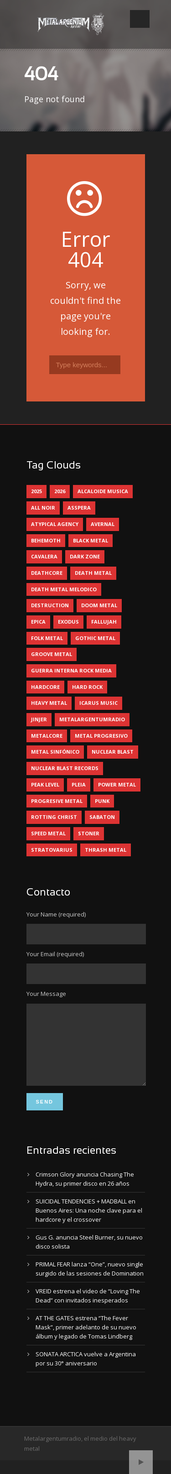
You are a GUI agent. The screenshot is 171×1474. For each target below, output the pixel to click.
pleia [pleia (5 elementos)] (79, 784)
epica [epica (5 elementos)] (38, 621)
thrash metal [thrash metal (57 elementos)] (105, 849)
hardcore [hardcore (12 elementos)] (45, 686)
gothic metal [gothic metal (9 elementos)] (95, 638)
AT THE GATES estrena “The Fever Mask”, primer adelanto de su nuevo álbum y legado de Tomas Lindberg (86, 1341)
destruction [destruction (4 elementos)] (50, 605)
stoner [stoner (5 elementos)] (88, 833)
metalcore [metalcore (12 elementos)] (46, 735)
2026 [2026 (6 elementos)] (59, 491)
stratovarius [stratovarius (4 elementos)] (52, 849)
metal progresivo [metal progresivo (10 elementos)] (101, 735)
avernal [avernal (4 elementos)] (102, 524)
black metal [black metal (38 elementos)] (90, 540)
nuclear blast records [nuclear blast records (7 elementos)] (64, 768)
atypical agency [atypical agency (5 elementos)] (54, 524)
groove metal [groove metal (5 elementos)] (51, 654)
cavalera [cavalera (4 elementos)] (44, 556)
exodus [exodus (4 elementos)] (68, 621)
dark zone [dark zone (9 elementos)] (85, 556)
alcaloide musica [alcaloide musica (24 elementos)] (103, 491)
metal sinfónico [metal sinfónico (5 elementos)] (55, 751)
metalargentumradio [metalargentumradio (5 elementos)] (92, 719)
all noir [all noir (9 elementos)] (43, 507)
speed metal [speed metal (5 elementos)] (48, 833)
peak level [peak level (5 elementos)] (45, 784)
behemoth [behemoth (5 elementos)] (46, 540)
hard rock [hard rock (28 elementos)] (87, 686)
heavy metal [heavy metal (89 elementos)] (49, 702)
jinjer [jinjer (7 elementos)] (39, 719)
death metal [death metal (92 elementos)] (93, 572)
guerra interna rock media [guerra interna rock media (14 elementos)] (71, 670)
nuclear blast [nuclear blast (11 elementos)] (113, 751)
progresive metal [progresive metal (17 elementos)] (57, 800)
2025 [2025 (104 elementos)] (36, 491)
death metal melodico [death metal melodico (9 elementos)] (64, 589)
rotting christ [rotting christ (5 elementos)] (54, 816)
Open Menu (140, 19)
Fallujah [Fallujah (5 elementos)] (104, 621)
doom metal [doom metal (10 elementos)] (99, 605)
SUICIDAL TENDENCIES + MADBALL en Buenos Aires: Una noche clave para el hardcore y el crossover (89, 1224)
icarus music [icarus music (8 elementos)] (98, 702)
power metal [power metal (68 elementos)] (117, 784)
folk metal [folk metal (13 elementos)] (47, 638)
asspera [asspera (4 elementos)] (79, 507)
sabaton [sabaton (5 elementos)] (102, 816)
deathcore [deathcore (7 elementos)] (46, 572)
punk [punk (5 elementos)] (102, 800)
